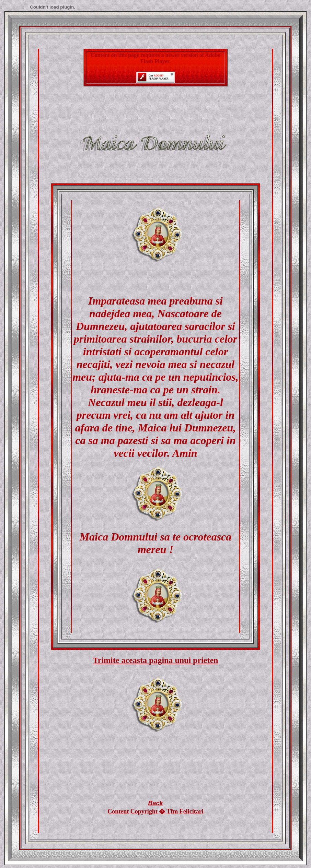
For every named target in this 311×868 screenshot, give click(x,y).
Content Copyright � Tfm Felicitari (155, 811)
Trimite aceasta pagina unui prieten (155, 660)
